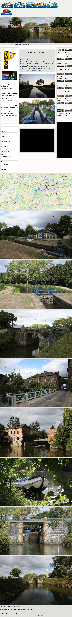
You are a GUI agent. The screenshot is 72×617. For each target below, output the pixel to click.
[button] (36, 190)
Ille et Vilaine (44, 63)
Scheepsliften (4, 149)
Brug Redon (68, 106)
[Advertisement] (37, 140)
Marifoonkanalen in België (8, 616)
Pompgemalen (4, 146)
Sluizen (3, 154)
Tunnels (3, 162)
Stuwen (3, 159)
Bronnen (3, 128)
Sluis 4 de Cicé (14, 107)
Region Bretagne (12, 93)
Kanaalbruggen (5, 136)
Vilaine (28, 61)
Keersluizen (4, 139)
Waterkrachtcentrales (6, 167)
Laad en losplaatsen (6, 141)
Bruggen (3, 131)
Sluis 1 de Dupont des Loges (68, 54)
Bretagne (27, 65)
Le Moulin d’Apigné (12, 95)
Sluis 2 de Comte (13, 105)
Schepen (39, 613)
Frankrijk (12, 100)
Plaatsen (3, 144)
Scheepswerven (5, 151)
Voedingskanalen (5, 164)
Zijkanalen (3, 169)
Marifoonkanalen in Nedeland (9, 613)
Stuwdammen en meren (7, 156)
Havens (3, 133)
